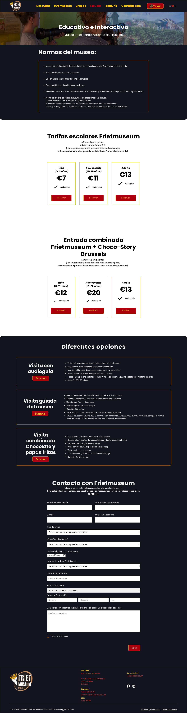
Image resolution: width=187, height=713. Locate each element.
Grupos (81, 6)
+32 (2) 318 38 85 (88, 692)
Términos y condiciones (150, 709)
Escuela (95, 6)
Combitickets (131, 6)
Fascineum (86, 700)
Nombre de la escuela (57, 502)
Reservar (61, 197)
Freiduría (111, 6)
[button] (173, 6)
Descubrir (43, 6)
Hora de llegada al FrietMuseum (62, 561)
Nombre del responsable (107, 502)
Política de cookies (170, 709)
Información (63, 6)
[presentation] (65, 647)
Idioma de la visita (55, 585)
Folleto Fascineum (134, 675)
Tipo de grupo (53, 527)
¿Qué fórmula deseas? (57, 539)
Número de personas (57, 573)
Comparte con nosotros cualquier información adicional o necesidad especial (84, 607)
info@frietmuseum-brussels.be (93, 695)
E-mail (50, 514)
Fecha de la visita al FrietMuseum (62, 551)
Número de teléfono (104, 514)
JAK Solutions (69, 709)
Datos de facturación (57, 595)
